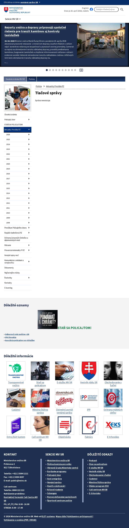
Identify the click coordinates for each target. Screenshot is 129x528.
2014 (8, 193)
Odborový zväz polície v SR (17, 334)
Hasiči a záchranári (56, 486)
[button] (13, 18)
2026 (8, 134)
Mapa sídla (61, 516)
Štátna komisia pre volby (59, 464)
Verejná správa (54, 482)
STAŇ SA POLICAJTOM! (13, 124)
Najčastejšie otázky (12, 273)
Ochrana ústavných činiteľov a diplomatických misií (16, 239)
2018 (8, 174)
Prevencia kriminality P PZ (14, 250)
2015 (8, 188)
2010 (8, 213)
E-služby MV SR (96, 467)
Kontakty (8, 283)
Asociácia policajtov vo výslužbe (20, 340)
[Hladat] (122, 9)
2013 (8, 198)
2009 (8, 218)
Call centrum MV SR (98, 489)
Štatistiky (8, 278)
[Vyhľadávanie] (106, 9)
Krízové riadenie (55, 489)
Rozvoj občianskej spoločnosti (62, 497)
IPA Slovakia (10, 337)
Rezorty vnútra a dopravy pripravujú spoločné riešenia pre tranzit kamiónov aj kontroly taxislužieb (35, 31)
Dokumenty (9, 268)
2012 (8, 203)
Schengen (52, 493)
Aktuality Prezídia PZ (12, 129)
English (85, 8)
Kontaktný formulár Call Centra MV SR (21, 499)
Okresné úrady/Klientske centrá (62, 467)
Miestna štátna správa (100, 482)
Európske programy (56, 471)
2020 (8, 164)
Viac (6, 63)
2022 (8, 154)
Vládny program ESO (99, 486)
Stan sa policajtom (98, 464)
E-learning (8, 288)
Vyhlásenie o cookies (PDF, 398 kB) (20, 520)
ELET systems (48, 516)
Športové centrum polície (59, 500)
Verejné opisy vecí (11, 255)
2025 (8, 139)
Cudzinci (93, 478)
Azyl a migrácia (54, 478)
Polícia (32, 79)
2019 (8, 169)
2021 (8, 159)
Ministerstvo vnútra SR (58, 460)
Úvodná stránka (10, 114)
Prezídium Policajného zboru (15, 228)
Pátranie (7, 245)
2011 (8, 208)
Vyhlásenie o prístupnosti (79, 516)
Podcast (93, 460)
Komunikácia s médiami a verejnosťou (14, 261)
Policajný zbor (9, 119)
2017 (8, 178)
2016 (8, 183)
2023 (8, 149)
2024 (8, 144)
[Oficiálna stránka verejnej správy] (30, 2)
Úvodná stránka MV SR (15, 79)
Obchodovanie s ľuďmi (100, 475)
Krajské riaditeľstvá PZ (13, 233)
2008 (8, 223)
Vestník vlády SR (97, 471)
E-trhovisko (95, 493)
